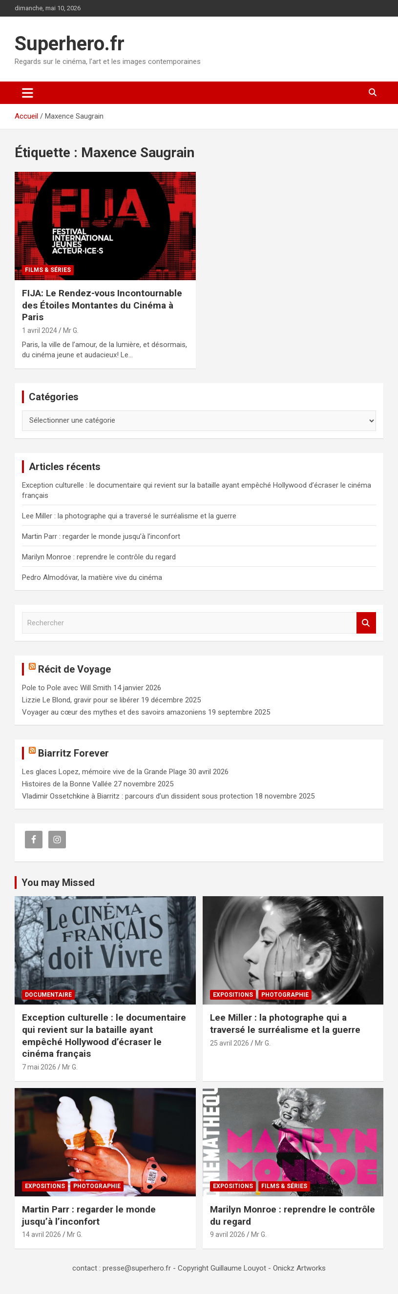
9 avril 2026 (227, 1234)
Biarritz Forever (73, 753)
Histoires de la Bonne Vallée (67, 784)
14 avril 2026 (41, 1234)
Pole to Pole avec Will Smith (66, 687)
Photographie (285, 994)
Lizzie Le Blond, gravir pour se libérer (80, 700)
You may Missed (58, 882)
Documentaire (48, 994)
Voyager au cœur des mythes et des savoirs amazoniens (114, 712)
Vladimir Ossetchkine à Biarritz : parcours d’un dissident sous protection (137, 796)
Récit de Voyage (74, 669)
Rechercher (366, 623)
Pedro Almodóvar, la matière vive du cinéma (92, 577)
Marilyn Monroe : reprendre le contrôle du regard (99, 557)
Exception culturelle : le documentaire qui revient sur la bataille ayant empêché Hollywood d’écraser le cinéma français (104, 1035)
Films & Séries (48, 270)
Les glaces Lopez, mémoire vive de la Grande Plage (104, 771)
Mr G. (71, 330)
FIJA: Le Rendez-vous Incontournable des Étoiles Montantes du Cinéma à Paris (102, 305)
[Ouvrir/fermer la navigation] (28, 93)
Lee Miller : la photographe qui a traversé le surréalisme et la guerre (129, 516)
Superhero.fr (70, 43)
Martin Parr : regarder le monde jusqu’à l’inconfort (101, 536)
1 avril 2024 (39, 330)
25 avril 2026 (229, 1043)
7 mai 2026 (39, 1067)
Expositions (233, 994)
